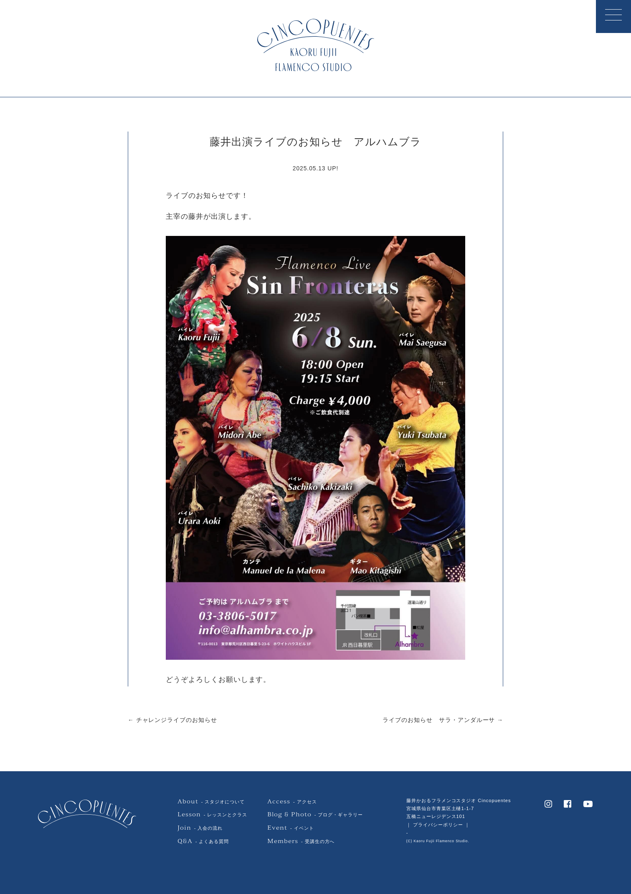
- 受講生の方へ (301, 841)
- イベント (290, 828)
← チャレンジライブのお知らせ (172, 720)
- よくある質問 (203, 841)
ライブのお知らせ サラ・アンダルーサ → (443, 720)
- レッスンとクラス (212, 814)
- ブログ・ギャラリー (315, 814)
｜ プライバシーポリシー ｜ (438, 824)
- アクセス (292, 801)
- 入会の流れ (200, 828)
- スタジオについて (211, 801)
